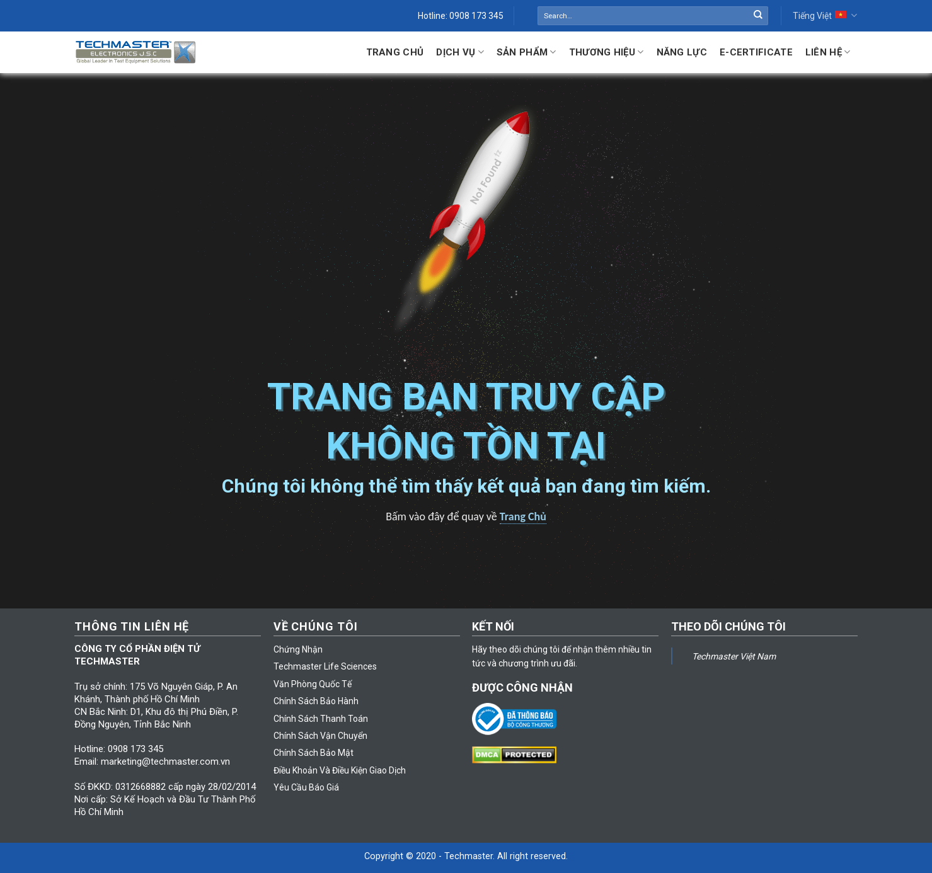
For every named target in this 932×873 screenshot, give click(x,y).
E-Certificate (756, 52)
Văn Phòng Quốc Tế (312, 684)
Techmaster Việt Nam (734, 656)
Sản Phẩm (526, 52)
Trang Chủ (395, 52)
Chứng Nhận (298, 649)
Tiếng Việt (824, 15)
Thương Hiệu (606, 52)
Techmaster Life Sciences (325, 666)
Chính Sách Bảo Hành (316, 701)
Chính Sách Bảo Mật (313, 753)
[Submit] (758, 15)
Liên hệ (828, 52)
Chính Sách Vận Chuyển (320, 736)
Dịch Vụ (460, 52)
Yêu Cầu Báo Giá (306, 787)
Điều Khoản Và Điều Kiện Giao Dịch (339, 770)
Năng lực (682, 52)
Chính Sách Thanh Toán (320, 719)
